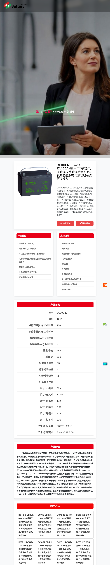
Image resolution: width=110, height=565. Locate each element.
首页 (38, 111)
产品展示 (47, 111)
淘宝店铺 (66, 223)
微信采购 (85, 223)
